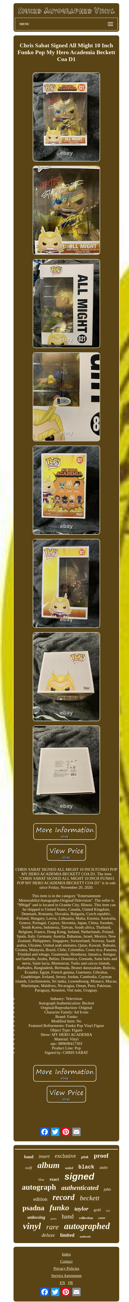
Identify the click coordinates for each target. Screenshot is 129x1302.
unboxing (36, 1217)
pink (85, 1157)
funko (59, 1207)
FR (70, 1283)
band (28, 1157)
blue (41, 1179)
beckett (90, 1198)
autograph (39, 1187)
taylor (81, 1208)
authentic (85, 1236)
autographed (87, 1226)
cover (101, 1218)
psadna (33, 1208)
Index (66, 1254)
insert (44, 1156)
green (53, 1218)
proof (101, 1155)
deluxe (48, 1235)
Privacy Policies (66, 1268)
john (107, 1189)
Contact (66, 1261)
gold (97, 1210)
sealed (69, 1168)
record (64, 1197)
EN (62, 1283)
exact (54, 1179)
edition (40, 1199)
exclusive (65, 1156)
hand (68, 1216)
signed (79, 1176)
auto (104, 1167)
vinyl (32, 1226)
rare (52, 1227)
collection (86, 1218)
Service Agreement (66, 1275)
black (86, 1167)
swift (28, 1168)
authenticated (79, 1187)
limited (67, 1235)
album (48, 1165)
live (108, 1210)
